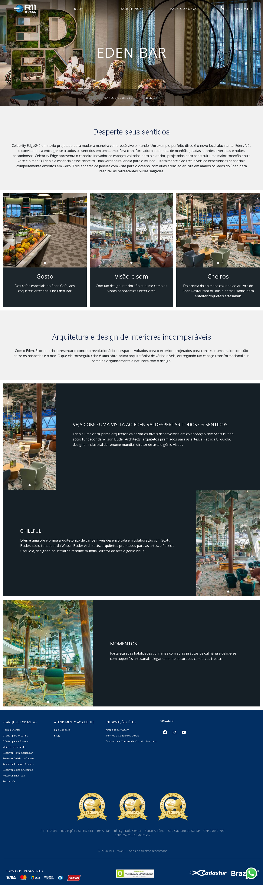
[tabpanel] (45, 230)
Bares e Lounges (118, 98)
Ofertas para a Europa (16, 741)
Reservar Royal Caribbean (18, 752)
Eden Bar (152, 98)
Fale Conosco (62, 729)
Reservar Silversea (14, 775)
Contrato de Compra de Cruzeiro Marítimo (131, 741)
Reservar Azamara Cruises (18, 764)
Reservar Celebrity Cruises (18, 758)
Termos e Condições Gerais (122, 735)
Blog (57, 735)
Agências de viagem (117, 729)
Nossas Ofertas (11, 729)
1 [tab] (46, 264)
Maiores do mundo (14, 747)
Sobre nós (9, 781)
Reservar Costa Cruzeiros (18, 769)
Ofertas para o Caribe (15, 735)
